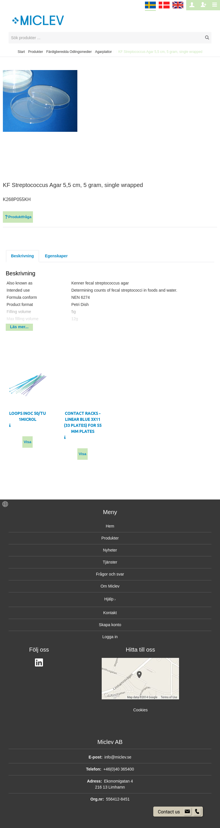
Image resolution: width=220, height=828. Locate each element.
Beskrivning (22, 256)
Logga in (110, 636)
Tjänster (110, 562)
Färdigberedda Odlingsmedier (69, 52)
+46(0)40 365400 (118, 769)
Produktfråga (18, 217)
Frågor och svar (110, 574)
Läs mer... (19, 327)
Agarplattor (103, 52)
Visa (28, 442)
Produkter (35, 52)
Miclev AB (110, 742)
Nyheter (110, 550)
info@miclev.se (118, 757)
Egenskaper (56, 256)
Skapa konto (110, 624)
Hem (110, 526)
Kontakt (110, 612)
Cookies (140, 710)
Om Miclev (110, 586)
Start (21, 52)
